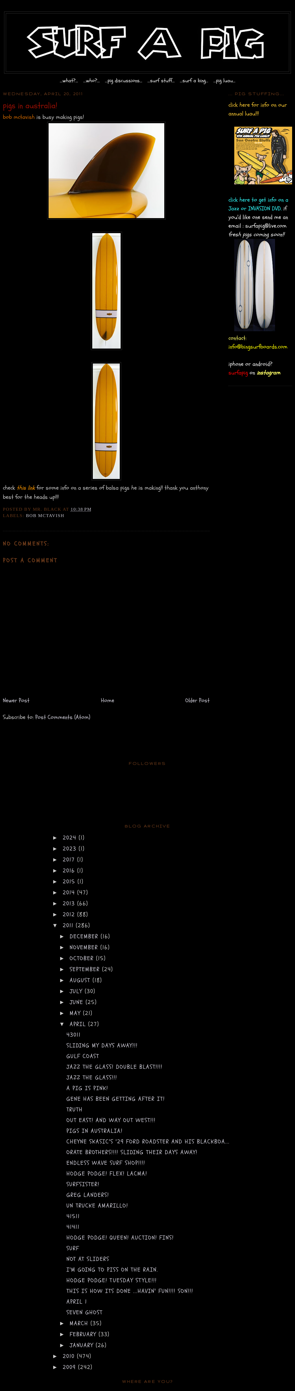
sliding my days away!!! (102, 1045)
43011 (74, 1035)
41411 (73, 1227)
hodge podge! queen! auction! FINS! (120, 1238)
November (85, 947)
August (81, 980)
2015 (70, 881)
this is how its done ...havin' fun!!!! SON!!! (130, 1291)
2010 (70, 1356)
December (85, 936)
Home (107, 700)
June (78, 1002)
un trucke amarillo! (97, 1206)
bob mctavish (45, 515)
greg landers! (88, 1195)
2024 (71, 838)
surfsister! (83, 1184)
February (84, 1334)
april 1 (77, 1302)
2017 (70, 860)
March (80, 1323)
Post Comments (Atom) (62, 717)
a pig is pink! (87, 1088)
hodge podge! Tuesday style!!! (112, 1280)
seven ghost (85, 1312)
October (83, 958)
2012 (70, 914)
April (79, 1024)
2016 (70, 871)
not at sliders (88, 1259)
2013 (70, 903)
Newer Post (16, 700)
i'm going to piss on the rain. (112, 1270)
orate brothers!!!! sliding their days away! (132, 1152)
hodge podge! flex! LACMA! (107, 1173)
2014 (70, 892)
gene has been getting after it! (116, 1099)
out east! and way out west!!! (111, 1120)
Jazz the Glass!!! (92, 1077)
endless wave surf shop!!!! (106, 1163)
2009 (70, 1367)
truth (75, 1109)
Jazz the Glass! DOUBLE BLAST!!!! (115, 1067)
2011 (69, 925)
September (86, 969)
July (77, 991)
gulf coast (83, 1056)
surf (73, 1248)
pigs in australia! (95, 1131)
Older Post (197, 700)
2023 (71, 849)
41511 (73, 1216)
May (76, 1013)
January (83, 1345)
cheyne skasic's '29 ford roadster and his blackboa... (148, 1141)
